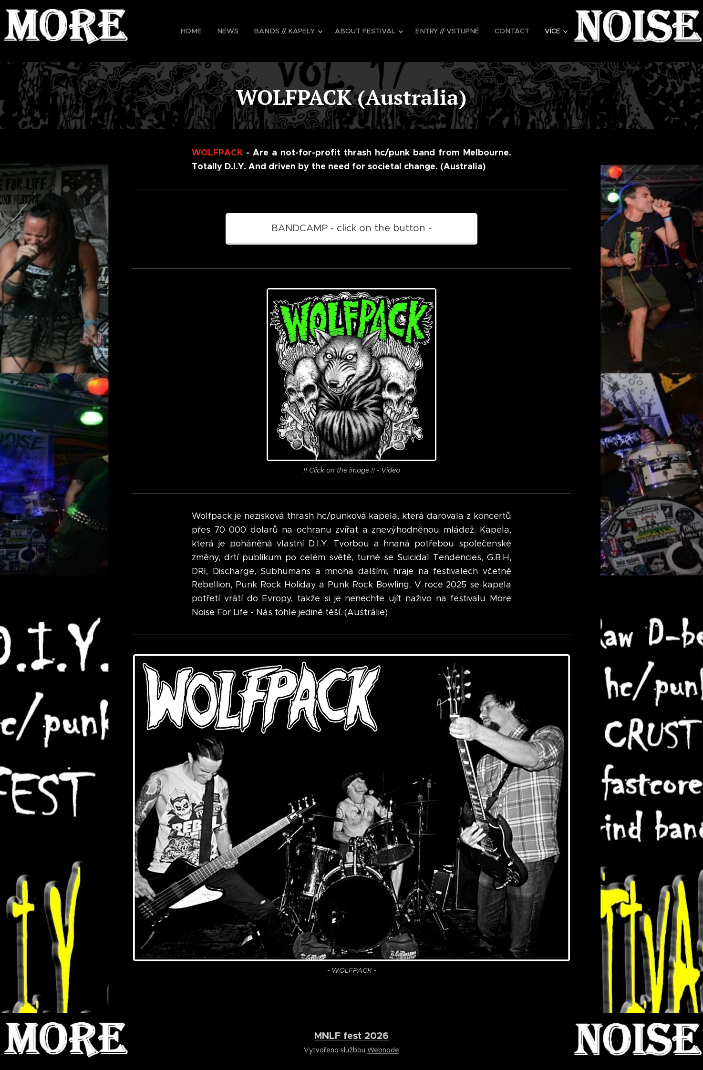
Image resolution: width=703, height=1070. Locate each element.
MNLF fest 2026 (351, 1035)
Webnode (383, 1050)
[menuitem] (203, 31)
